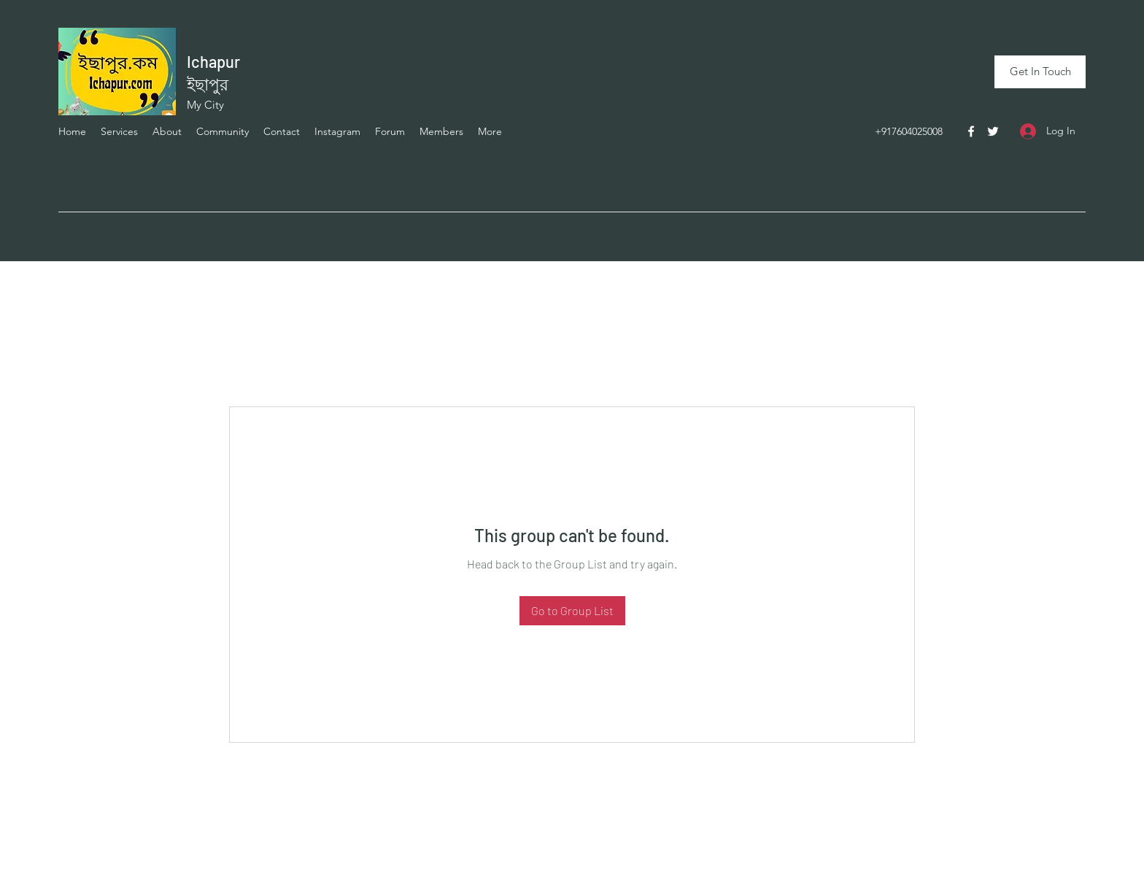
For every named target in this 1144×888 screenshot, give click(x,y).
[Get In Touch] (1040, 71)
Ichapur (213, 61)
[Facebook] (971, 131)
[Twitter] (993, 131)
